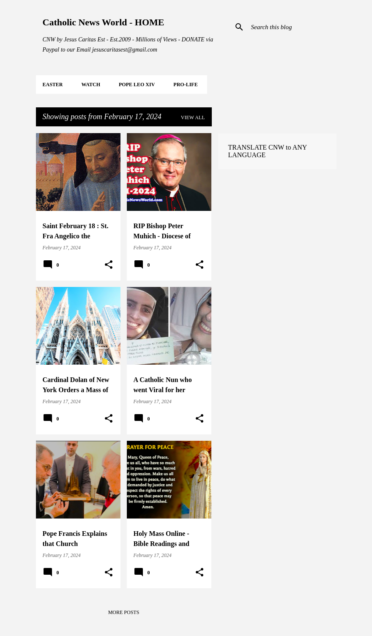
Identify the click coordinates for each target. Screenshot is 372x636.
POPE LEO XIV (137, 84)
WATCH (91, 84)
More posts (124, 612)
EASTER (53, 84)
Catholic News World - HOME (103, 22)
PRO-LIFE (185, 84)
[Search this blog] (292, 27)
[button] (109, 264)
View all (193, 117)
